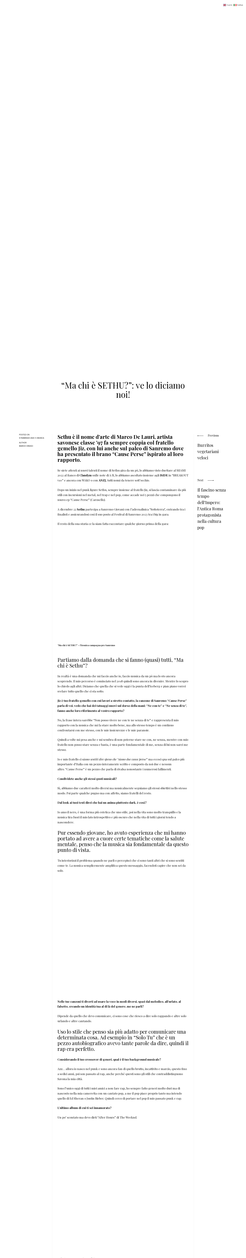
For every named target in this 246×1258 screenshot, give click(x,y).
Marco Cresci (26, 446)
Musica (40, 438)
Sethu (81, 509)
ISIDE (164, 475)
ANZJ (102, 480)
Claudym (86, 475)
